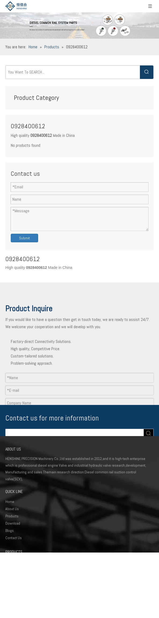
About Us (12, 508)
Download (12, 523)
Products (12, 516)
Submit (24, 238)
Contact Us (13, 537)
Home (9, 501)
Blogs (9, 530)
